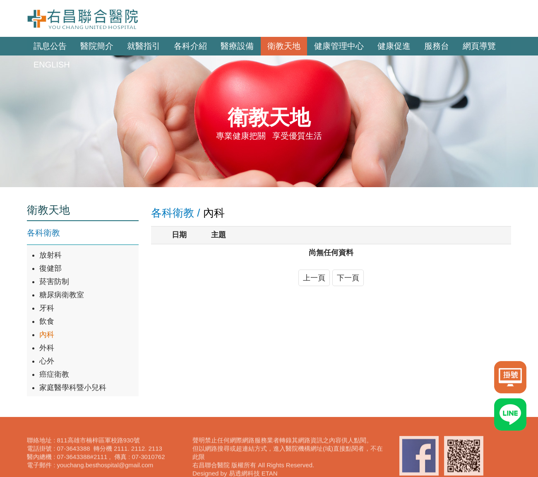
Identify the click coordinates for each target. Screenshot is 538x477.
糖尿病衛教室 (61, 295)
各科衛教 (43, 232)
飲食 (46, 321)
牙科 (46, 308)
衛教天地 (283, 46)
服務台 (436, 46)
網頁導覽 (479, 46)
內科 (46, 334)
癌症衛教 (54, 374)
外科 (46, 348)
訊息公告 (50, 46)
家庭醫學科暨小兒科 (72, 387)
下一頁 (348, 278)
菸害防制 (54, 281)
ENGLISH (52, 64)
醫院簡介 (96, 46)
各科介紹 (190, 46)
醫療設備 (237, 46)
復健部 (50, 268)
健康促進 (394, 46)
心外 (46, 361)
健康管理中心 (339, 46)
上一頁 (314, 278)
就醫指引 (143, 46)
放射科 (50, 255)
